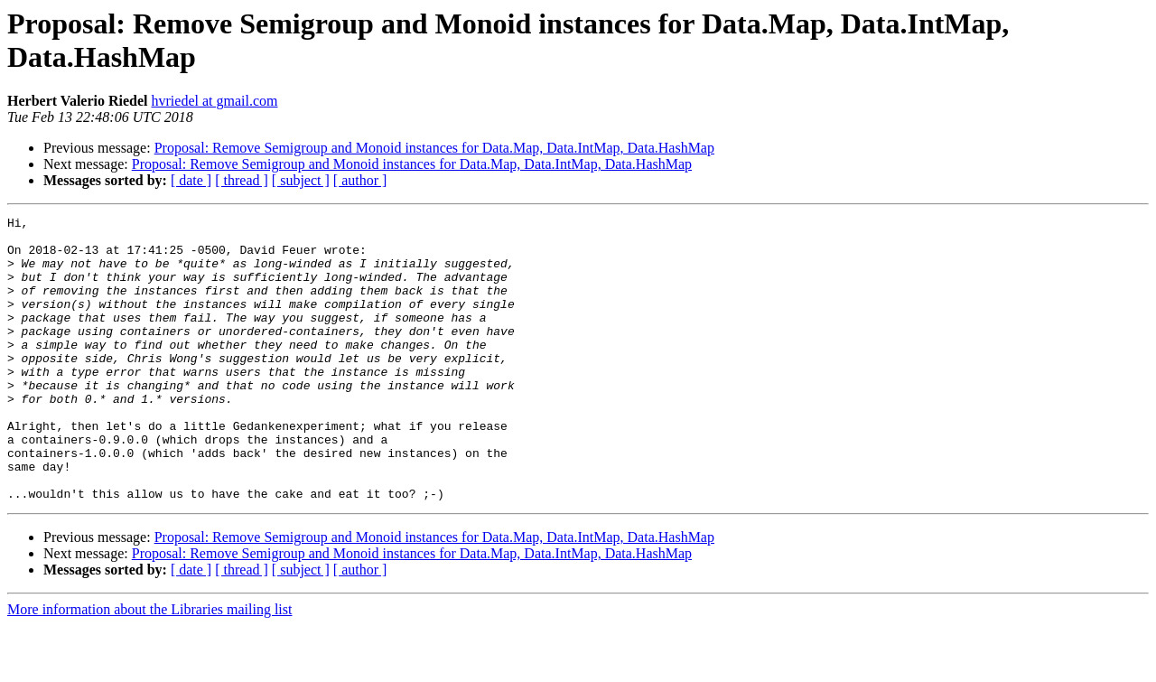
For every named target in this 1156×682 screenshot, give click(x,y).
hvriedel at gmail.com (215, 100)
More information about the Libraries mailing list (149, 666)
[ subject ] (301, 180)
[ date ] (191, 180)
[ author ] (360, 180)
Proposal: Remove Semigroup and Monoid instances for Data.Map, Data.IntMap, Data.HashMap (434, 147)
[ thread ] (241, 180)
